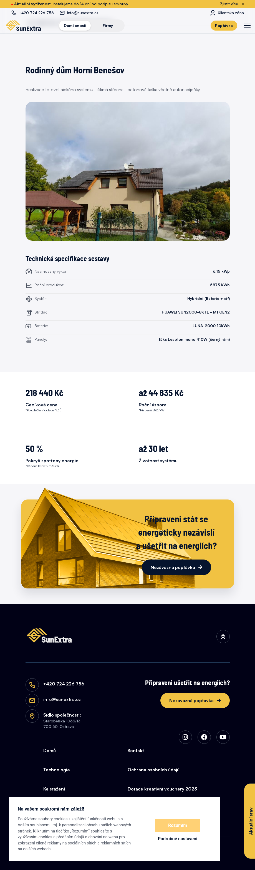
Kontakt (136, 750)
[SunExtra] (23, 25)
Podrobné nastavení (178, 838)
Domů (49, 750)
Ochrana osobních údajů (154, 769)
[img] (223, 636)
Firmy (108, 25)
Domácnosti (75, 25)
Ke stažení (54, 789)
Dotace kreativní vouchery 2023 (162, 789)
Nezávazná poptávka (173, 567)
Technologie (56, 769)
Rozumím (177, 825)
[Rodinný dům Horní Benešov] (128, 171)
